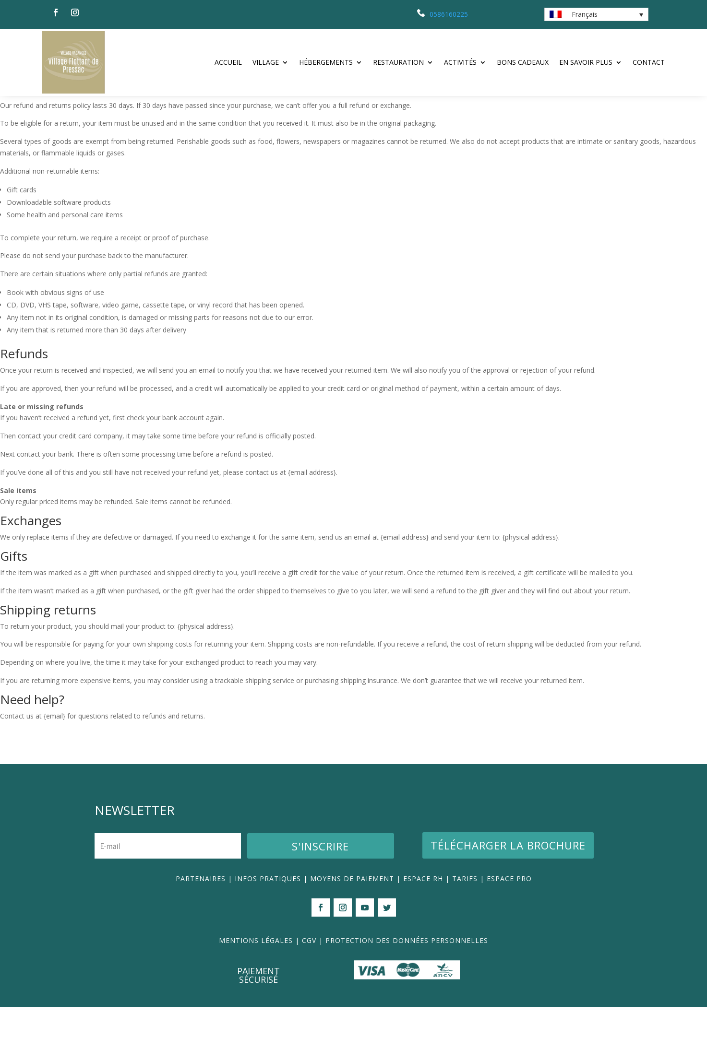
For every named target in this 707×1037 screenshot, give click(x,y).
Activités (460, 62)
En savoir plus (585, 62)
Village (265, 62)
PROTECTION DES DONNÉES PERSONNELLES (406, 970)
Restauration (398, 62)
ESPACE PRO (509, 908)
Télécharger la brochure (508, 875)
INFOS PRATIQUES (268, 908)
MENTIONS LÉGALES (256, 970)
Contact (649, 62)
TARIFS (466, 908)
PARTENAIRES (201, 908)
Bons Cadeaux (523, 62)
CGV (309, 970)
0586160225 (449, 14)
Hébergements (326, 62)
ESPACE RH (423, 908)
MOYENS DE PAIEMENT (352, 908)
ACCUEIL (228, 62)
